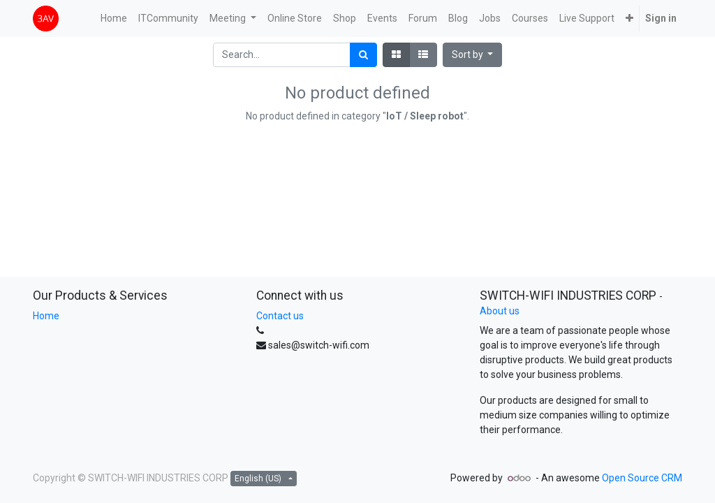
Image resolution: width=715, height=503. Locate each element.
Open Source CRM (642, 477)
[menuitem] (114, 18)
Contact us (280, 315)
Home (46, 315)
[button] (629, 18)
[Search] (363, 55)
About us (499, 310)
